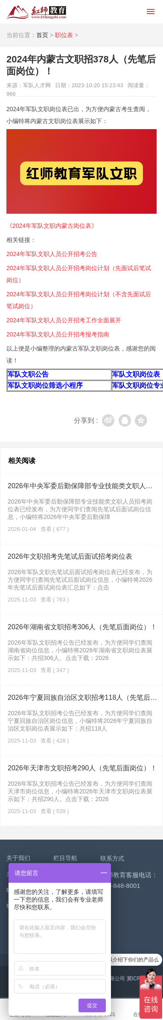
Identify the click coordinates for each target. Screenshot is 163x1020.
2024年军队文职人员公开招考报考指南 (57, 334)
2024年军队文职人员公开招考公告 (51, 254)
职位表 (64, 35)
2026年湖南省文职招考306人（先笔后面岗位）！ (82, 627)
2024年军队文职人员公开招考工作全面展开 (63, 320)
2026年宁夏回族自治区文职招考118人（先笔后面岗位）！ (82, 697)
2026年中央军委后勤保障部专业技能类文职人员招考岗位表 (82, 485)
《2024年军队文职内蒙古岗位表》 (51, 225)
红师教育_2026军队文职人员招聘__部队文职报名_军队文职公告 (36, 12)
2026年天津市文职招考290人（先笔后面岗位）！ (82, 768)
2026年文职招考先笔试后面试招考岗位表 (70, 556)
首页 (42, 35)
